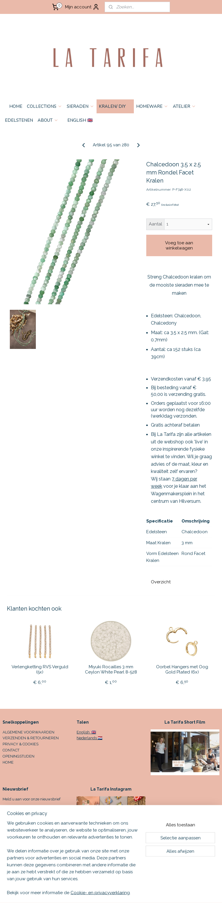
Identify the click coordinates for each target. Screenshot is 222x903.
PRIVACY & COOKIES (20, 744)
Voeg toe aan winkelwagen (179, 245)
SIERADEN (80, 106)
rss (153, 892)
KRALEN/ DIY (115, 106)
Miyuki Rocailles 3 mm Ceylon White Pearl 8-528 (111, 669)
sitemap (142, 892)
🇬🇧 (93, 732)
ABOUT (48, 120)
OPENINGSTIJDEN (18, 756)
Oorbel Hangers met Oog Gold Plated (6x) (182, 669)
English (83, 732)
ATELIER (184, 106)
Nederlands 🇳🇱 (89, 738)
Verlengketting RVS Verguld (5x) (40, 669)
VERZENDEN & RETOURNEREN (31, 738)
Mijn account (82, 6)
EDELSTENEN (19, 120)
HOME (15, 106)
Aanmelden (19, 812)
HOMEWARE (152, 106)
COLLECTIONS (44, 106)
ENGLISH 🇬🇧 (80, 120)
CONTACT (11, 750)
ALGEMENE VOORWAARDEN (28, 732)
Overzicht (161, 582)
